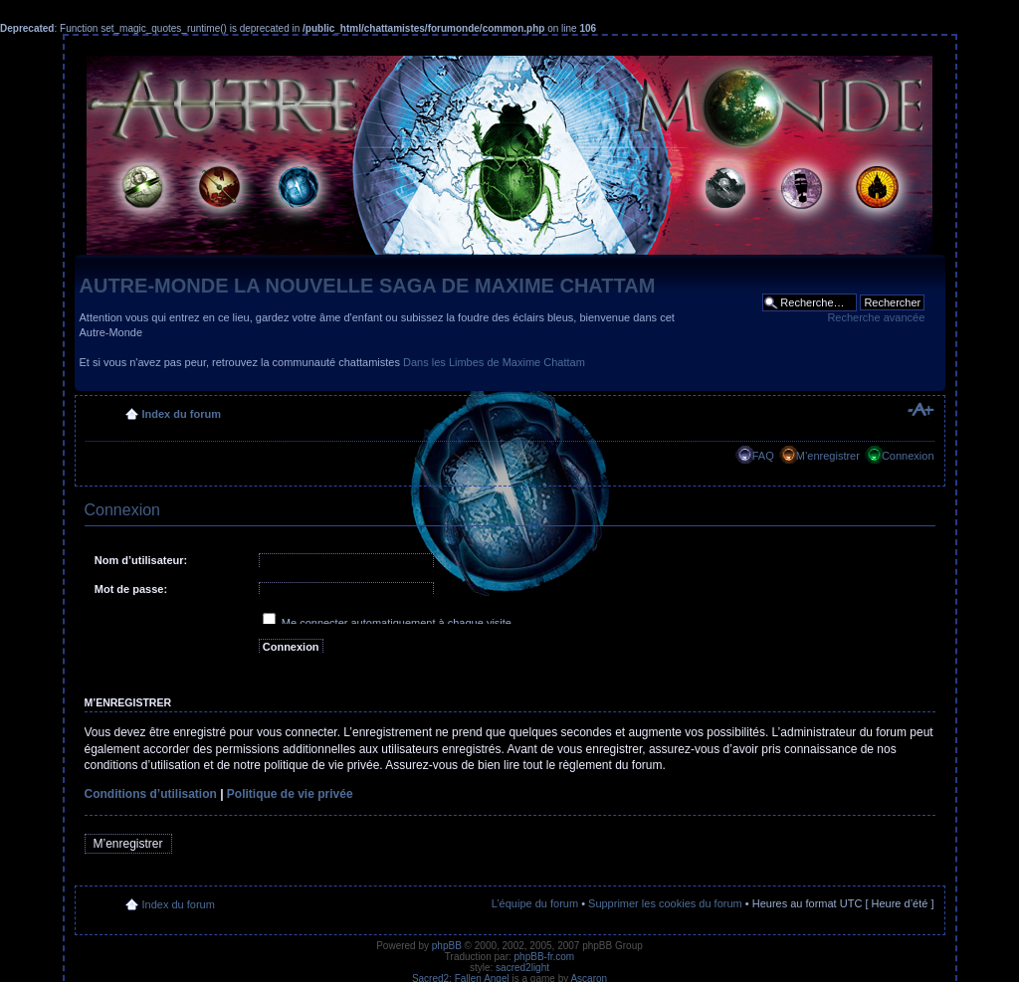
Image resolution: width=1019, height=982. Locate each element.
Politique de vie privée (290, 794)
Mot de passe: (131, 589)
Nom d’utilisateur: (141, 560)
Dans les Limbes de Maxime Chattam (494, 362)
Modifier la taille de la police (920, 410)
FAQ (763, 456)
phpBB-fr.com (544, 956)
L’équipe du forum (535, 903)
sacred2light (522, 967)
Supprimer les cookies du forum (665, 903)
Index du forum (181, 414)
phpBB (447, 945)
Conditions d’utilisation (151, 794)
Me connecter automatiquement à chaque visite (387, 623)
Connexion (908, 456)
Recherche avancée (875, 317)
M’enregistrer (828, 456)
